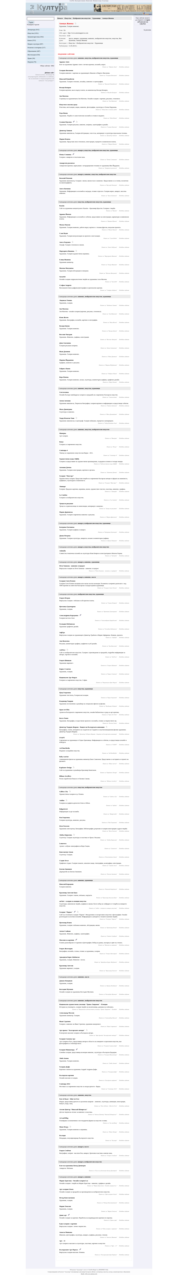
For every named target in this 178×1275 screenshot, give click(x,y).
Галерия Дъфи (64, 1067)
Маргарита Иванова (66, 251)
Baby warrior (64, 757)
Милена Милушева (66, 268)
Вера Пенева (63, 377)
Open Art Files (64, 710)
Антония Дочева (65, 467)
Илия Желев (63, 317)
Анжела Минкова (65, 1232)
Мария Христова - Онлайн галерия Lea (73, 1181)
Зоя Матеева (63, 96)
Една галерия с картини (68, 1224)
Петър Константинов (67, 1198)
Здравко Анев (64, 62)
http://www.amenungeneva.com (78, 33)
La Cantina (63, 495)
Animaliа (62, 551)
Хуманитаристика (34, 37)
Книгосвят (89, 0)
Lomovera (62, 843)
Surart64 (62, 277)
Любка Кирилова (65, 835)
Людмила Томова (65, 300)
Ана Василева (64, 641)
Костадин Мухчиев (66, 989)
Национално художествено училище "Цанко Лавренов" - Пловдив (83, 1004)
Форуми (30, 62)
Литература (31, 30)
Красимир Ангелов (66, 966)
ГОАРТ (62, 738)
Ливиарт (62, 486)
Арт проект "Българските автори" (72, 1030)
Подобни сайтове (124, 67)
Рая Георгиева (64, 817)
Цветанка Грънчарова (67, 606)
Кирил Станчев (65, 669)
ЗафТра (62, 632)
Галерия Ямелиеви (66, 70)
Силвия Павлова (65, 122)
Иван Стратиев (64, 1021)
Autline (61, 800)
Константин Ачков (66, 852)
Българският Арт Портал (68, 1250)
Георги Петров (64, 598)
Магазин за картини (66, 940)
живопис (91, 38)
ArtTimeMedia (64, 748)
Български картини (66, 1075)
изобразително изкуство (103, 38)
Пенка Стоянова (65, 154)
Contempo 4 (63, 450)
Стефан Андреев (65, 285)
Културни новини (80, 0)
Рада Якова (63, 113)
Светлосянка (64, 392)
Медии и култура (33, 44)
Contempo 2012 (64, 1084)
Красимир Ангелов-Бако (68, 893)
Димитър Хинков (65, 130)
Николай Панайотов (66, 79)
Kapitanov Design (65, 767)
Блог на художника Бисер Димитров (72, 1166)
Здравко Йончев (65, 214)
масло (71, 38)
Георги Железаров (66, 949)
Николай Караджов (66, 884)
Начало (60, 18)
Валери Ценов (64, 326)
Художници (96, 18)
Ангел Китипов (64, 189)
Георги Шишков (65, 660)
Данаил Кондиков (65, 981)
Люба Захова (64, 1058)
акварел (76, 38)
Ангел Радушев (64, 242)
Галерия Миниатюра (67, 1050)
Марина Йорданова (66, 360)
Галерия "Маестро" (66, 476)
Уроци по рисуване (66, 503)
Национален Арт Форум (68, 677)
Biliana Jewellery (65, 776)
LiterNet (72, 0)
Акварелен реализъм (67, 163)
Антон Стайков (65, 931)
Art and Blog (63, 1118)
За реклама (147, 30)
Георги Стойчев (65, 1150)
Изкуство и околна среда (68, 104)
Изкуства (31, 33)
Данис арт (63, 1215)
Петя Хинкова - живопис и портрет (72, 566)
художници (83, 38)
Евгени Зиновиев (65, 869)
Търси (31, 22)
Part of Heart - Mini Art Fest (69, 1099)
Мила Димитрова (65, 409)
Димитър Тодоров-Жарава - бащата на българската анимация (81, 727)
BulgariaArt (63, 809)
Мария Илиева (64, 139)
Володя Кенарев (65, 87)
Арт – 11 (62, 1241)
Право (30, 58)
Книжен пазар (97, 0)
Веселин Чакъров (65, 334)
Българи (62, 1135)
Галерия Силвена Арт (67, 1039)
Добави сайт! (49, 73)
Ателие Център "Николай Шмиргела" (73, 1109)
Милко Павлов (64, 225)
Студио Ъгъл (64, 860)
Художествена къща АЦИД (69, 459)
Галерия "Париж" (66, 912)
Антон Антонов (65, 401)
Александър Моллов (66, 1013)
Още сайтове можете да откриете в (142, 21)
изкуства (115, 38)
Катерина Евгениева (66, 527)
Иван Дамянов (64, 351)
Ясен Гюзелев (64, 826)
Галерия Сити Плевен (67, 581)
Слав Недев (63, 233)
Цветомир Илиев (65, 923)
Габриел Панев (64, 369)
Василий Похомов (65, 178)
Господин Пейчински (67, 624)
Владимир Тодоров (66, 701)
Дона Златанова (65, 343)
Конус (61, 442)
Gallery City (63, 791)
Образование (32, 51)
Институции (32, 55)
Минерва (62, 433)
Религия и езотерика (34, 47)
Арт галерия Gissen (66, 1189)
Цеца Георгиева (65, 693)
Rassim (61, 206)
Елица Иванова (65, 260)
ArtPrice (62, 650)
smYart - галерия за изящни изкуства (72, 901)
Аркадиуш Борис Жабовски (69, 957)
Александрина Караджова (68, 615)
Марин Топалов (65, 1206)
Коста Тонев (63, 718)
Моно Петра (63, 1127)
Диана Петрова (64, 536)
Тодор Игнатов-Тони (66, 418)
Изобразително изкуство (82, 18)
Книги (30, 40)
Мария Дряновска (66, 512)
